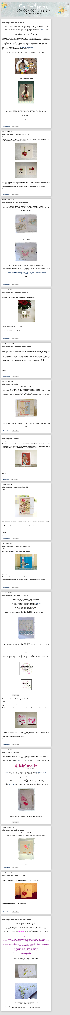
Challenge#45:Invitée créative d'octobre (16, 920)
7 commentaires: (6, 284)
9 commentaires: (6, 822)
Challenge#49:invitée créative (13, 23)
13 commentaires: (7, 695)
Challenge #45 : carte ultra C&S (13, 875)
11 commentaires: (7, 744)
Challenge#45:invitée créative (13, 830)
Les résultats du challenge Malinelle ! (15, 699)
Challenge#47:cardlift (10, 384)
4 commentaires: (6, 430)
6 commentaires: (6, 867)
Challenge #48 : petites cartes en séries (16, 346)
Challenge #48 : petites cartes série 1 (15, 292)
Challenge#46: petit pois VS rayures (15, 595)
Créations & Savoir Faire (42, 772)
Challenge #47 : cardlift (10, 439)
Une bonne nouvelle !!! (10, 752)
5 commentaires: (6, 376)
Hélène (41, 29)
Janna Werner (31, 492)
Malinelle (39, 603)
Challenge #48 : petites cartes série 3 (15, 134)
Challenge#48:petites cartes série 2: (15, 202)
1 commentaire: (6, 479)
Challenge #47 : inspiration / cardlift (15, 487)
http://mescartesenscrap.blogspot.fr (26, 47)
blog (41, 601)
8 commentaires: (6, 126)
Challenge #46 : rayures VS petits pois (16, 546)
